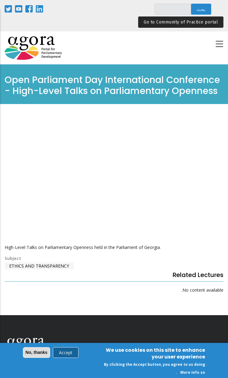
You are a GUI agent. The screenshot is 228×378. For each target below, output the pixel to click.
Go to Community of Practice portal (181, 22)
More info (189, 372)
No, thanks (37, 352)
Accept (65, 352)
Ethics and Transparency (39, 266)
